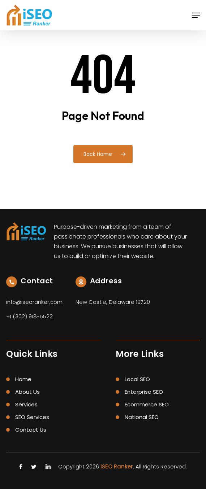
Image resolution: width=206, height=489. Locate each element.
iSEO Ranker (116, 466)
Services (26, 404)
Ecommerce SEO (147, 404)
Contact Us (30, 429)
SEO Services (32, 417)
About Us (27, 392)
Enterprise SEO (144, 392)
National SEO (142, 417)
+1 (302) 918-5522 (29, 316)
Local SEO (137, 379)
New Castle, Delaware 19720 (113, 302)
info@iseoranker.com (34, 302)
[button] (196, 15)
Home (23, 379)
